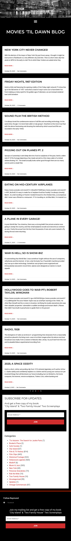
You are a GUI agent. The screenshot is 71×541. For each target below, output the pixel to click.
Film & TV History (16, 451)
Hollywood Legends (17, 460)
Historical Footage (16, 457)
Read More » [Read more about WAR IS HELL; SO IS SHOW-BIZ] (9, 274)
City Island (13, 449)
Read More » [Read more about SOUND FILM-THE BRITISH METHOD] (9, 134)
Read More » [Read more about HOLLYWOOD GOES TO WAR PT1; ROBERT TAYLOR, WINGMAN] (9, 313)
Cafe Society (14, 446)
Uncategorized (15, 479)
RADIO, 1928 (12, 329)
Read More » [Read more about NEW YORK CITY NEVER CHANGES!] (9, 66)
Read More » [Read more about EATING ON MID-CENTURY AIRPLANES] (9, 203)
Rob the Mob (14, 474)
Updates (12, 482)
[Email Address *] (35, 414)
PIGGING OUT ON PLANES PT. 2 (24, 150)
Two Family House (16, 476)
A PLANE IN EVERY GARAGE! (22, 218)
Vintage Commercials (17, 485)
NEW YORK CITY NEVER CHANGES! (26, 49)
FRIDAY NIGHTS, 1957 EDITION (23, 81)
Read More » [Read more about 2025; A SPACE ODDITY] (9, 382)
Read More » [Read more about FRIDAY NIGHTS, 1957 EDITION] (9, 100)
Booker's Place (15, 443)
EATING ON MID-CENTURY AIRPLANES (28, 184)
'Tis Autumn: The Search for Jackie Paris (25, 440)
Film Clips (13, 454)
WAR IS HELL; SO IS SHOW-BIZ (24, 253)
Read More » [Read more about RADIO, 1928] (9, 348)
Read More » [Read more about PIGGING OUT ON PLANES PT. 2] (9, 168)
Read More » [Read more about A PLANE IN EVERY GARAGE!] (9, 237)
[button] (35, 21)
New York (13, 468)
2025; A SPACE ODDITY (19, 363)
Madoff (12, 463)
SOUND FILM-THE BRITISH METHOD (27, 115)
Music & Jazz (14, 465)
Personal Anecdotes (17, 471)
